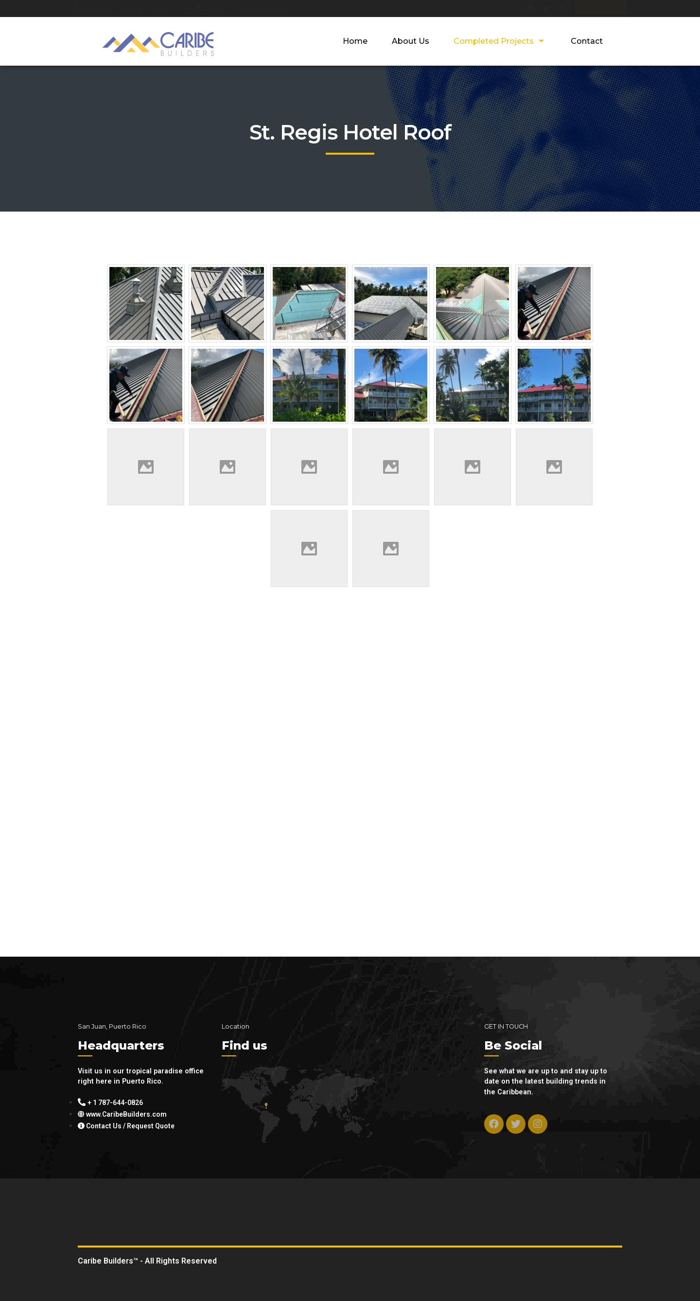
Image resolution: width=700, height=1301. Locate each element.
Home (355, 41)
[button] (601, 8)
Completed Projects (500, 41)
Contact (587, 41)
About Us (410, 41)
